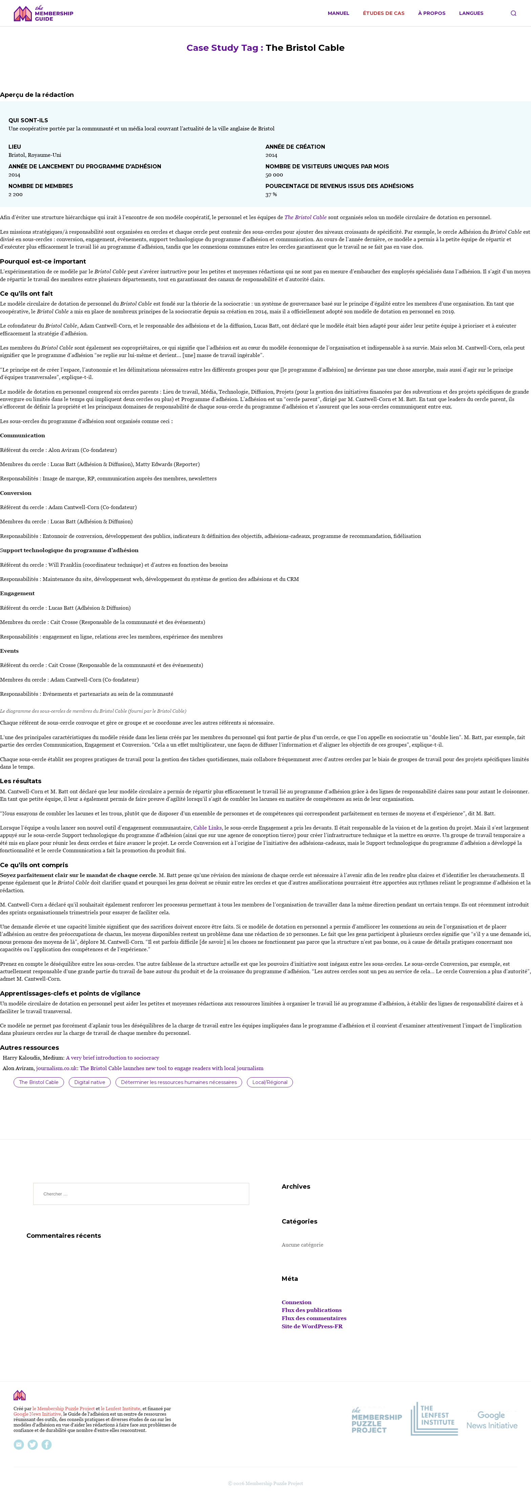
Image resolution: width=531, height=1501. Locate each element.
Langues (471, 13)
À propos (432, 13)
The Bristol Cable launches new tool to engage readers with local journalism (171, 1068)
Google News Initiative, (38, 1414)
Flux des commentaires (314, 1318)
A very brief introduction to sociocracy (112, 1058)
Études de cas (384, 13)
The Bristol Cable (39, 1082)
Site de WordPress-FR (312, 1326)
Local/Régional (270, 1082)
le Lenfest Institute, (122, 1408)
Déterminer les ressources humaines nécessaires (179, 1082)
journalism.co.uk (56, 1068)
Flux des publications (312, 1310)
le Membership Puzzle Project (64, 1408)
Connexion (297, 1302)
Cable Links (207, 828)
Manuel (338, 13)
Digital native (89, 1082)
